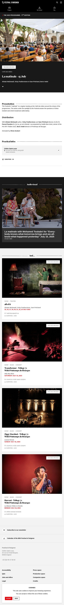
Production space (39, 574)
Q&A (3, 574)
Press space (37, 570)
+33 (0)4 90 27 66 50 (8, 560)
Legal (4, 581)
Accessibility (6, 570)
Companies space (39, 577)
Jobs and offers (7, 577)
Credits (35, 581)
